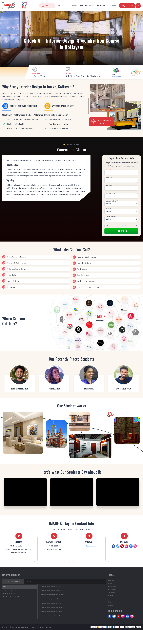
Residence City (111, 193)
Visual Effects (7, 590)
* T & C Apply (48, 627)
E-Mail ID (109, 186)
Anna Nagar (51, 595)
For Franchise (86, 5)
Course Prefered (112, 201)
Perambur (51, 599)
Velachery (51, 611)
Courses (49, 5)
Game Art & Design (9, 594)
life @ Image (101, 5)
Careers (110, 596)
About (60, 5)
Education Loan (113, 599)
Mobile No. (110, 178)
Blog (109, 602)
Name (108, 170)
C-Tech (30, 581)
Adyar (49, 586)
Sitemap (110, 605)
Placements (71, 5)
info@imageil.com (89, 546)
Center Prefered (111, 217)
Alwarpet (50, 590)
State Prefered (111, 209)
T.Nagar (50, 603)
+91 (106, 180)
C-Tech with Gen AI (13, 581)
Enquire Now (127, 5)
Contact (113, 5)
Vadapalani (51, 607)
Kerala (79, 32)
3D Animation (7, 587)
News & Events (113, 590)
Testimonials (112, 586)
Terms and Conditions (122, 226)
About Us (111, 580)
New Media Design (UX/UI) (11, 597)
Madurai (50, 616)
